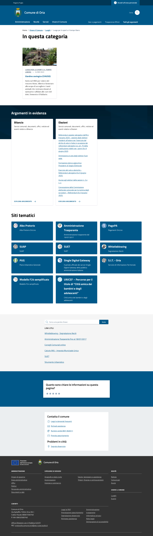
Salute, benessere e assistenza (89, 477)
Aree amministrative (19, 480)
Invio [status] (104, 322)
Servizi (46, 21)
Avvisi (113, 483)
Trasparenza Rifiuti (112, 22)
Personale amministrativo (21, 489)
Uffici (13, 483)
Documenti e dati (17, 492)
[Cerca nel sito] (137, 12)
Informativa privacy (93, 515)
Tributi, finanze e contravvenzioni (91, 480)
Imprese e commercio (53, 483)
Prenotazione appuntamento (72, 512)
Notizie (114, 477)
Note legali (90, 518)
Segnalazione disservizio (70, 515)
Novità (36, 21)
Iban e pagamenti (95, 22)
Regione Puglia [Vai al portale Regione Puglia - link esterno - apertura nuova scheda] (18, 3)
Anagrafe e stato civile (53, 477)
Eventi (113, 498)
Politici (14, 486)
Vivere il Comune (59, 21)
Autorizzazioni (50, 480)
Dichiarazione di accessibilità (97, 521)
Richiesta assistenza (69, 518)
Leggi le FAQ (66, 509)
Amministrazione (22, 21)
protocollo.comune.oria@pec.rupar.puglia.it (31, 525)
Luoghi (113, 495)
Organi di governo (18, 477)
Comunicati (115, 480)
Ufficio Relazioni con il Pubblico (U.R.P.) (26, 522)
